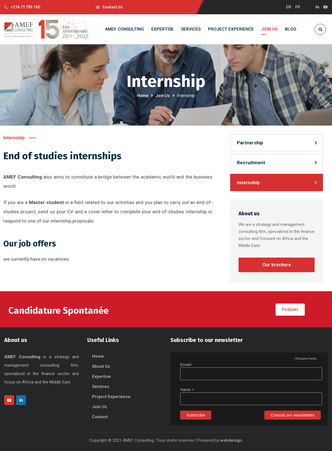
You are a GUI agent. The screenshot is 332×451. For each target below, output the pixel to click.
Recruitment (251, 162)
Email (186, 364)
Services (100, 386)
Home (142, 95)
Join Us (163, 95)
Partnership (250, 142)
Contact (100, 416)
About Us (101, 366)
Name (187, 389)
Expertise (101, 376)
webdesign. (231, 440)
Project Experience (111, 396)
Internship (248, 182)
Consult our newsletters (293, 415)
